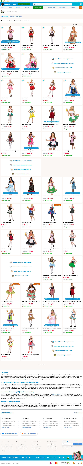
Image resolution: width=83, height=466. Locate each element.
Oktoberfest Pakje (6, 222)
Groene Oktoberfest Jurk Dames (51, 196)
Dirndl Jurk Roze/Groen (28, 151)
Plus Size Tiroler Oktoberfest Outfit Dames (54, 151)
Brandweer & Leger (20, 450)
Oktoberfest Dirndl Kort (28, 249)
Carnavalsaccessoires (6, 452)
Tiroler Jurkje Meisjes (6, 124)
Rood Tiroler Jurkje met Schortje (9, 71)
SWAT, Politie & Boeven (21, 448)
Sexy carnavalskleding (6, 450)
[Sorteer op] (77, 24)
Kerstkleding (35, 444)
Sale (81, 7)
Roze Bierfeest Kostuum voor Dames (52, 301)
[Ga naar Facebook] (26, 457)
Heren (10, 7)
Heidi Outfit (25, 98)
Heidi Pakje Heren (26, 222)
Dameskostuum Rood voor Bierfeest (52, 124)
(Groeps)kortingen (51, 444)
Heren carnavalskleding (6, 446)
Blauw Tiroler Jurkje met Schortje (72, 98)
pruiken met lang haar (31, 397)
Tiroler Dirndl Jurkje (48, 98)
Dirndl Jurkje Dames (27, 45)
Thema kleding (51, 7)
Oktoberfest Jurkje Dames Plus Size (31, 301)
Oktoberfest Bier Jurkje (69, 328)
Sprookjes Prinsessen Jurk (50, 222)
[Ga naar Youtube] (29, 457)
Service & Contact (51, 450)
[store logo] (8, 4)
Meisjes (18, 7)
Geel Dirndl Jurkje (26, 124)
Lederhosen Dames (68, 222)
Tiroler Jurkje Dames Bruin (70, 45)
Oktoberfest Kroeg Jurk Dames (51, 45)
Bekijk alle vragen (78, 413)
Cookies (17, 463)
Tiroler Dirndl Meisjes (68, 249)
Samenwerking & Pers (52, 448)
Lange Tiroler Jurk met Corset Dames (32, 196)
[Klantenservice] (78, 1)
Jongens (27, 7)
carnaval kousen (56, 394)
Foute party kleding (20, 444)
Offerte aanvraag (51, 446)
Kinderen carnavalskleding (7, 448)
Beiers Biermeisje (5, 354)
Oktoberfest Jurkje (6, 249)
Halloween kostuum (36, 450)
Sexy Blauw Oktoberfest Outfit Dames (11, 196)
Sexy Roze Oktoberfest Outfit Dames (52, 328)
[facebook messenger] (10, 433)
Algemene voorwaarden (6, 463)
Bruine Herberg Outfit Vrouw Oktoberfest (54, 249)
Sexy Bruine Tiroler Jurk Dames (30, 328)
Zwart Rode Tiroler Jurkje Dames (30, 354)
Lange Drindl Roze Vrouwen (8, 45)
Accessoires (62, 7)
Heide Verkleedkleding (7, 301)
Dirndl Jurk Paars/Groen (7, 328)
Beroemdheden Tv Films (22, 446)
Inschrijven (78, 444)
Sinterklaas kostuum (37, 446)
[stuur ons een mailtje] (28, 433)
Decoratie (72, 7)
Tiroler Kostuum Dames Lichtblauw (52, 275)
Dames (2, 7)
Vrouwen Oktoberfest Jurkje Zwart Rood (12, 151)
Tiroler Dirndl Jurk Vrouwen (70, 275)
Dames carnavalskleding (6, 444)
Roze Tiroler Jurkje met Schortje (30, 71)
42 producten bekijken (16, 16)
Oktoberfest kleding (21, 379)
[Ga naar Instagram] (23, 457)
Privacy (13, 463)
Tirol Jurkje (66, 151)
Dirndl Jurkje (4, 98)
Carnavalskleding (38, 7)
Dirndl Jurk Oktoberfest (69, 124)
